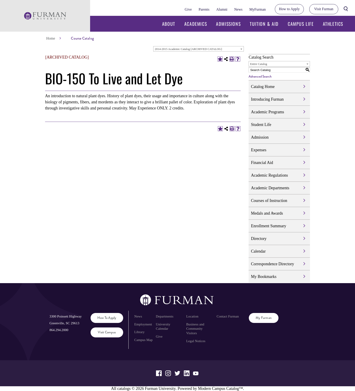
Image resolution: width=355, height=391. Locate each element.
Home (50, 38)
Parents (204, 9)
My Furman (264, 317)
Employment (143, 324)
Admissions (228, 23)
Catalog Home (262, 86)
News (238, 9)
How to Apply (289, 9)
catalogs (124, 388)
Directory (258, 238)
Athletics (333, 23)
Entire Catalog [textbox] (258, 64)
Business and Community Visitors (195, 328)
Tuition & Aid (264, 23)
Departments (164, 316)
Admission (260, 137)
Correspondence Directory (272, 264)
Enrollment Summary (268, 226)
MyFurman (257, 9)
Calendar (258, 251)
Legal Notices (196, 341)
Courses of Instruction (269, 200)
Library (139, 332)
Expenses (258, 150)
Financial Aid (262, 162)
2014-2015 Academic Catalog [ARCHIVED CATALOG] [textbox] (188, 49)
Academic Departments (270, 188)
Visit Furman (323, 9)
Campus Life (301, 23)
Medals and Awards (267, 213)
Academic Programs (267, 112)
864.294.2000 (58, 330)
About (168, 23)
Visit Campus (107, 332)
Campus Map (143, 340)
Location (192, 316)
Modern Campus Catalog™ (220, 388)
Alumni (221, 9)
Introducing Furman (267, 99)
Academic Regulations (269, 175)
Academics (195, 23)
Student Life (261, 124)
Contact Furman (228, 316)
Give (188, 9)
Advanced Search (260, 76)
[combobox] (198, 49)
